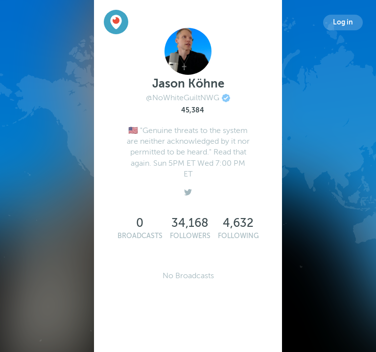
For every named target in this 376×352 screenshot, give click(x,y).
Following (238, 236)
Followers (190, 236)
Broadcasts (140, 236)
